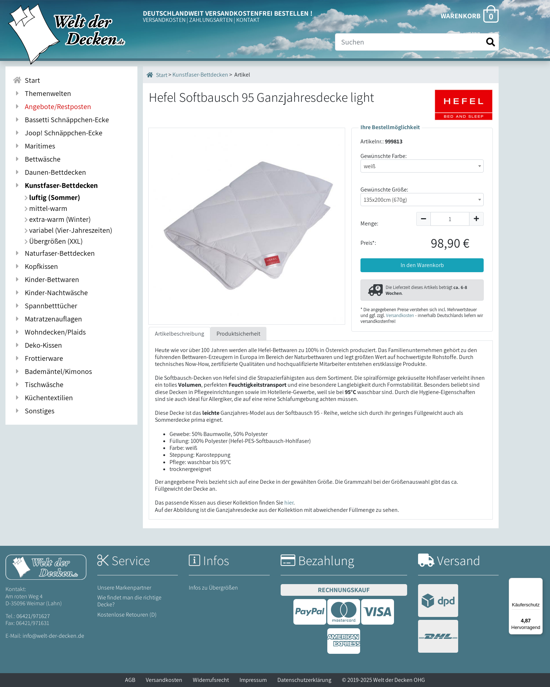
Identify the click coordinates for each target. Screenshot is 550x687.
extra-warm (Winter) (57, 219)
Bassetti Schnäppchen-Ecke (61, 119)
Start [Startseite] (157, 74)
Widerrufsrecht (211, 680)
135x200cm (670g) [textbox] (385, 200)
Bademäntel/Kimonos (52, 371)
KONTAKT (248, 20)
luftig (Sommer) (52, 197)
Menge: (369, 223)
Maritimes (34, 146)
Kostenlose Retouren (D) (127, 614)
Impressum (253, 680)
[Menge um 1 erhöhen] (476, 219)
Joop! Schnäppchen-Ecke (57, 133)
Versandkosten (400, 315)
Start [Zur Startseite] (26, 80)
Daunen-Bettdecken (49, 172)
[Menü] (538, 582)
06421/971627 (33, 616)
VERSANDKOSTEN (164, 20)
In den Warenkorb (422, 265)
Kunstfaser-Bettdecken (55, 185)
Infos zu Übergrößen (213, 587)
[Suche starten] (490, 42)
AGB (130, 680)
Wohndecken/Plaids (49, 332)
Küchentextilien (43, 397)
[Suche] (417, 42)
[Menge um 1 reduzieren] (423, 219)
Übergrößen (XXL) (53, 241)
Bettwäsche (37, 159)
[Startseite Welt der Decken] (45, 567)
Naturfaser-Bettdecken (54, 253)
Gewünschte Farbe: (383, 156)
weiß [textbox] (369, 166)
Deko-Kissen (37, 345)
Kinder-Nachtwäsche (50, 292)
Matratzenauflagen (47, 319)
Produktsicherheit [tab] (238, 333)
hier (288, 502)
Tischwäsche (38, 384)
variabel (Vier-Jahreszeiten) (68, 230)
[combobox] (422, 166)
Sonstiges (33, 411)
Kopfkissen (35, 266)
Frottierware (38, 358)
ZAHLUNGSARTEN (211, 20)
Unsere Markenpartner (124, 587)
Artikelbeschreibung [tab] (179, 333)
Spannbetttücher (45, 305)
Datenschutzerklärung (304, 680)
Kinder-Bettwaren (46, 279)
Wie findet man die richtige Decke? (129, 601)
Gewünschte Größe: (384, 189)
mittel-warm (45, 208)
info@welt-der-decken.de (53, 636)
